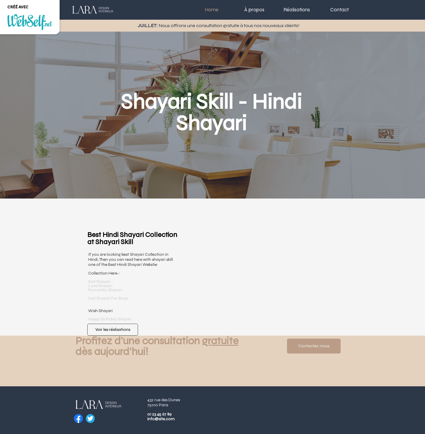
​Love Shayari (100, 285)
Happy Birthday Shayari (110, 319)
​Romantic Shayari (105, 289)
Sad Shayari (99, 281)
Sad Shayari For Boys (108, 298)
